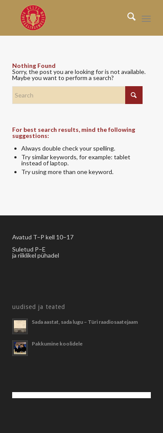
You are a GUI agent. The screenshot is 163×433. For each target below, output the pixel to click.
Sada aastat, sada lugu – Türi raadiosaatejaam (85, 322)
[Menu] (146, 17)
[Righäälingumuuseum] (67, 17)
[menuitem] (127, 17)
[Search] (127, 17)
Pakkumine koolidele (57, 343)
